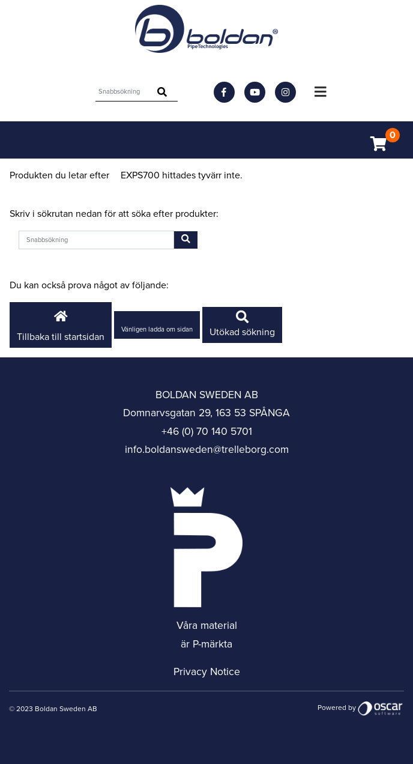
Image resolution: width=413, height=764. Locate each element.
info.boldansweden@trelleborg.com (207, 449)
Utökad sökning (242, 325)
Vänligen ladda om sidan (157, 329)
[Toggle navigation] (321, 92)
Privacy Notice (206, 671)
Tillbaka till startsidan (60, 324)
